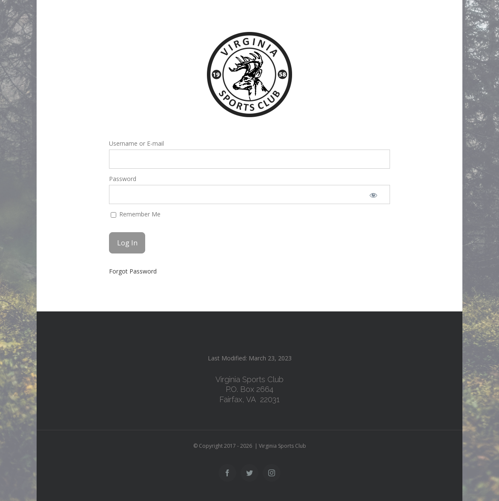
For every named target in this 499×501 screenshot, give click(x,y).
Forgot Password (133, 271)
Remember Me (136, 214)
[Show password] (373, 194)
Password (122, 179)
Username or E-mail (136, 143)
